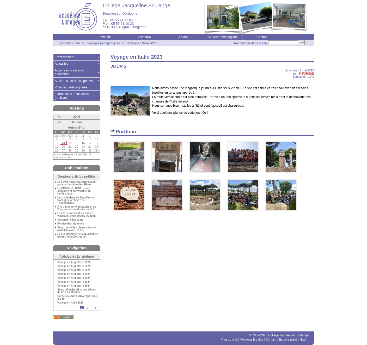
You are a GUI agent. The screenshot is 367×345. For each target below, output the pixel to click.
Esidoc (183, 37)
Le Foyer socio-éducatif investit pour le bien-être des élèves (76, 183)
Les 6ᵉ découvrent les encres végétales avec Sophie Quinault (76, 214)
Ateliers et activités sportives (74, 81)
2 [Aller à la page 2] (88, 307)
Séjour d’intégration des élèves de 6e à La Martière (76, 291)
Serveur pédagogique (223, 37)
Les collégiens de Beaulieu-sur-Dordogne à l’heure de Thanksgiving (76, 200)
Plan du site (229, 339)
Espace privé (288, 339)
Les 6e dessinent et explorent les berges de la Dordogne (77, 235)
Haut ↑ (304, 339)
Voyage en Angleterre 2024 (73, 262)
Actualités (61, 63)
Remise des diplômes (70, 223)
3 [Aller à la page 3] (95, 307)
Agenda (76, 108)
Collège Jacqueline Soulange (136, 5)
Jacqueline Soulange (70, 220)
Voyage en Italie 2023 (141, 43)
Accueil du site (70, 43)
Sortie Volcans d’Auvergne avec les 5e (77, 297)
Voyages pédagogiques (103, 43)
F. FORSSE (306, 73)
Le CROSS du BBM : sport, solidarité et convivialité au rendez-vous (74, 191)
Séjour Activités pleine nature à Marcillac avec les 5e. (76, 229)
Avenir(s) (144, 37)
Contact (261, 37)
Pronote (105, 37)
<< (59, 117)
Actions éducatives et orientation (69, 72)
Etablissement (64, 57)
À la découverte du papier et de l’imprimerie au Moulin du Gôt (76, 208)
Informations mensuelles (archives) (72, 95)
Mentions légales (251, 339)
